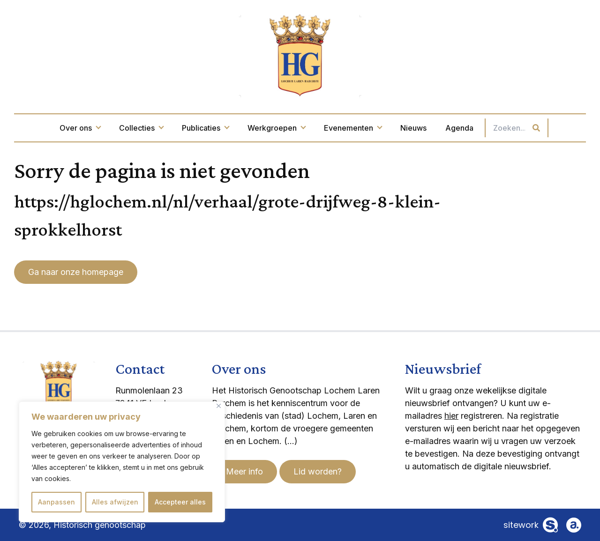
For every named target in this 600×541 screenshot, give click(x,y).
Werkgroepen (276, 128)
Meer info (244, 471)
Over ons (80, 128)
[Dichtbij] (219, 406)
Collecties (141, 128)
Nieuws (413, 128)
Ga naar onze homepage (75, 272)
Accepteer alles (180, 502)
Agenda (459, 128)
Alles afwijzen (115, 502)
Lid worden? (317, 471)
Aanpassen (56, 502)
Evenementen (353, 128)
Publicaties (205, 128)
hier (451, 416)
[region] (122, 461)
